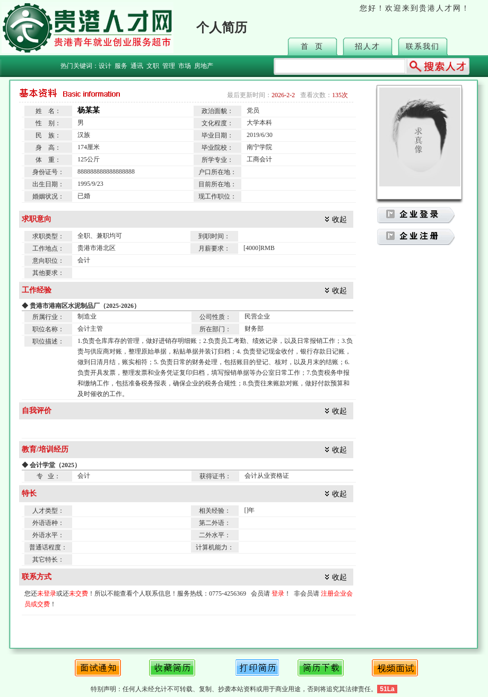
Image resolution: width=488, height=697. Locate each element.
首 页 (312, 46)
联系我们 (423, 46)
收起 (339, 219)
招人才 (367, 46)
